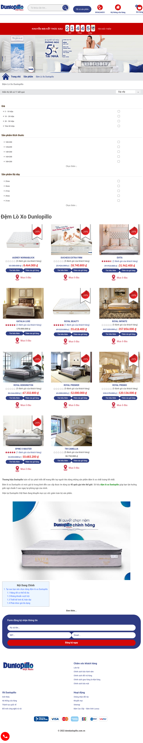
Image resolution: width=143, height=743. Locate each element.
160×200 (8, 157)
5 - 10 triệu (9, 111)
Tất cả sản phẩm (82, 9)
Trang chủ (16, 76)
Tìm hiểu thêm (104, 29)
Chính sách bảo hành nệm (84, 671)
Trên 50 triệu (9, 126)
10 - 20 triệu (9, 116)
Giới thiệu (6, 697)
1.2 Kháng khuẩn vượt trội (18, 596)
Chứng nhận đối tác (81, 697)
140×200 (8, 152)
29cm (7, 196)
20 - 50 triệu (9, 121)
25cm (7, 181)
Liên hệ (76, 668)
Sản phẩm (28, 76)
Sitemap (77, 705)
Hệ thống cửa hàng (118, 8)
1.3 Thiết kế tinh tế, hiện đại (19, 599)
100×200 (8, 142)
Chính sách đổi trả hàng (83, 675)
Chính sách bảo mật (81, 683)
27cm (7, 191)
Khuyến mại (78, 701)
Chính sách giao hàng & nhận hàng (87, 679)
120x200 (8, 147)
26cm (7, 186)
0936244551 (100, 8)
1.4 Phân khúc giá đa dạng (18, 603)
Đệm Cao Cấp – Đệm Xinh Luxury (86, 709)
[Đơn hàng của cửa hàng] (128, 92)
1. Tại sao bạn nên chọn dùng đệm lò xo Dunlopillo (26, 589)
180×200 (8, 161)
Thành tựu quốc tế (9, 705)
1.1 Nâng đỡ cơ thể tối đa (18, 592)
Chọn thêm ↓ (71, 166)
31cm (7, 201)
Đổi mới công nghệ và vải (12, 709)
